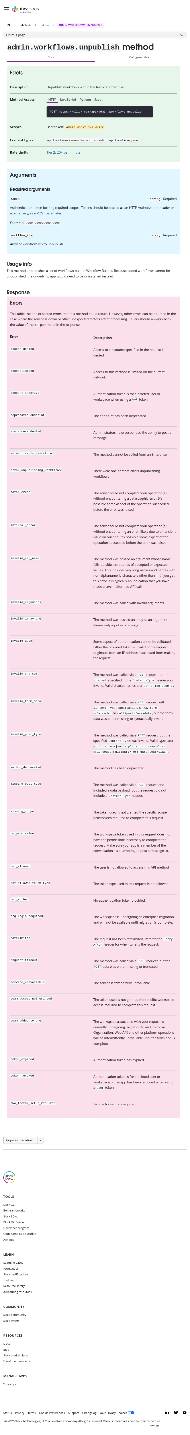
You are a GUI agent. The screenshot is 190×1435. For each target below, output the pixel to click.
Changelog (89, 1413)
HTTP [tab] (52, 99)
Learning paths (13, 1263)
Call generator (139, 57)
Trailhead (9, 1280)
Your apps (9, 1384)
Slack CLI (9, 1205)
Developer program (16, 1228)
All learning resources (17, 1292)
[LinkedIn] (167, 1413)
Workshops (11, 1269)
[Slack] (9, 1182)
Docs (50, 57)
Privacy (19, 1413)
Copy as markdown (20, 1140)
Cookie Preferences (52, 1413)
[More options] (40, 1140)
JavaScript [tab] (68, 99)
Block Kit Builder (14, 1222)
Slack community (14, 1315)
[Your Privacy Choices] (118, 1413)
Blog (6, 1350)
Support (73, 1413)
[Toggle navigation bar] (6, 9)
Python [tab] (85, 99)
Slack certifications (15, 1274)
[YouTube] (185, 1413)
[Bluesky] (176, 1413)
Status (7, 1413)
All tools (8, 1240)
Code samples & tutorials (19, 1234)
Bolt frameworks (14, 1210)
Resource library (14, 1286)
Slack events (11, 1321)
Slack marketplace (15, 1355)
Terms (32, 1413)
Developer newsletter (17, 1361)
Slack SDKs (10, 1216)
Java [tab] (98, 99)
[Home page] (9, 25)
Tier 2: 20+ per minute (63, 152)
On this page (15, 35)
